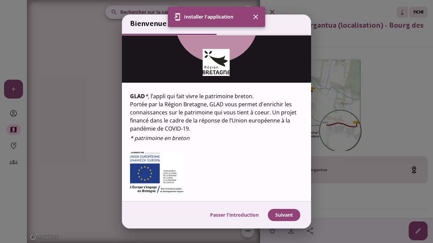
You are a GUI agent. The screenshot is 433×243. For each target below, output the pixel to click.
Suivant (284, 215)
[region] (216, 118)
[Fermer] (255, 17)
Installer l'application (208, 17)
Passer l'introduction (234, 215)
